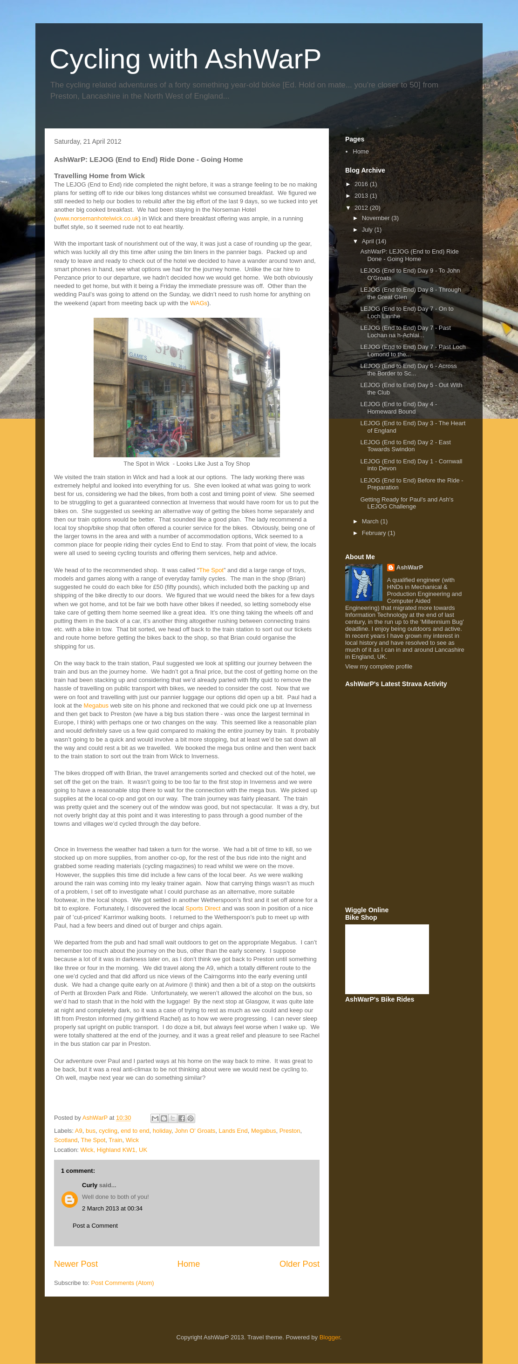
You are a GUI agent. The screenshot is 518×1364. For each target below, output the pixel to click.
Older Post (299, 1264)
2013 (362, 195)
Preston (289, 1130)
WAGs (198, 303)
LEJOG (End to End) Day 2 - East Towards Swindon (405, 446)
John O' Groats (195, 1130)
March (371, 521)
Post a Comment (95, 1225)
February (375, 532)
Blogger (330, 1337)
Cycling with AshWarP (185, 58)
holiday (162, 1130)
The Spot (211, 570)
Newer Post (76, 1264)
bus (90, 1130)
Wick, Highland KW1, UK (113, 1149)
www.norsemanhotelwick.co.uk (97, 218)
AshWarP (409, 567)
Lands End (233, 1130)
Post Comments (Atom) (122, 1282)
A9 (78, 1130)
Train (115, 1140)
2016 (362, 184)
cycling (108, 1130)
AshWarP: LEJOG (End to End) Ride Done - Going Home (409, 255)
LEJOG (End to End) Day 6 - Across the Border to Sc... (408, 369)
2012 (362, 207)
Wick (132, 1140)
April (369, 241)
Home (188, 1264)
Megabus (96, 705)
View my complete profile (378, 666)
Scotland (66, 1140)
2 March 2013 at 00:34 (112, 1208)
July (368, 229)
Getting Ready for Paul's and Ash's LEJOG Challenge (406, 503)
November (377, 217)
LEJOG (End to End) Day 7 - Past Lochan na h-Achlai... (405, 331)
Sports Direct (202, 908)
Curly (89, 1185)
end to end (135, 1130)
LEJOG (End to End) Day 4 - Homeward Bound (398, 408)
